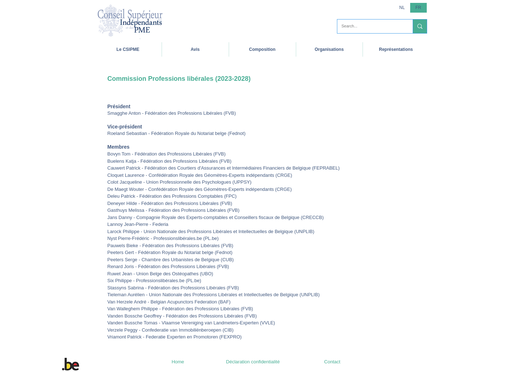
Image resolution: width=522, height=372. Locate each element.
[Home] (178, 362)
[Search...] (370, 26)
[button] (128, 49)
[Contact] (332, 362)
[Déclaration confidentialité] (253, 362)
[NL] (402, 8)
